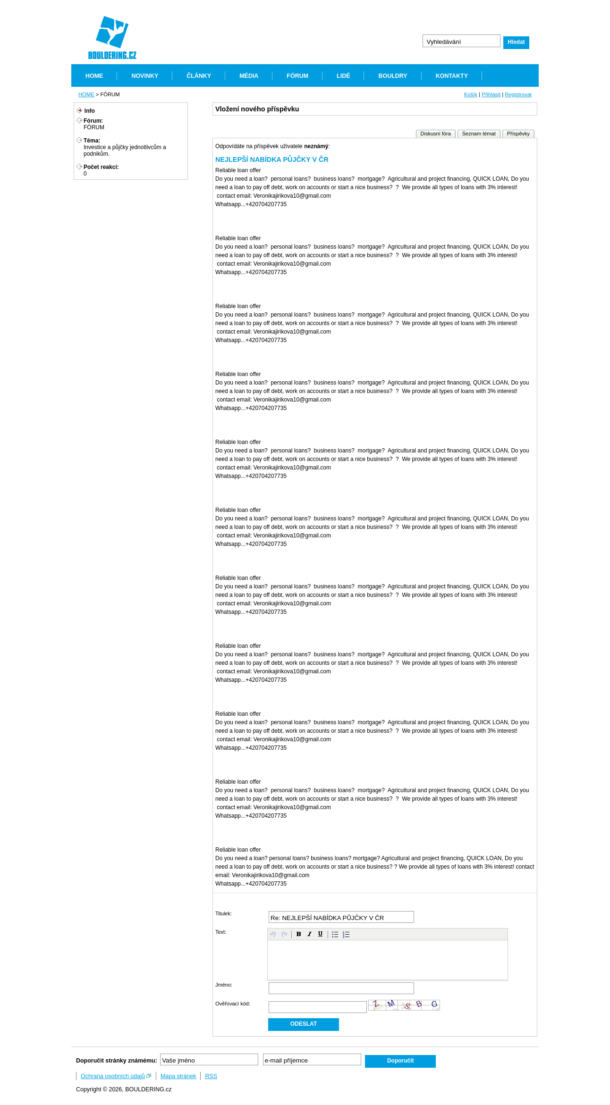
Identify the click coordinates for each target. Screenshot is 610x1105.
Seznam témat (479, 133)
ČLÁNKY (198, 76)
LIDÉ (343, 76)
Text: (220, 932)
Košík (470, 94)
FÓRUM (297, 76)
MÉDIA (248, 76)
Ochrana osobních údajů (113, 1076)
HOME (94, 76)
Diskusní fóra (436, 133)
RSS (211, 1076)
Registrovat (518, 94)
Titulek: (223, 913)
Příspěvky (518, 133)
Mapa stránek (178, 1076)
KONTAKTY (452, 76)
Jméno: (223, 985)
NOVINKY (144, 76)
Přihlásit (491, 94)
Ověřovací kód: (232, 1003)
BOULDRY (392, 76)
